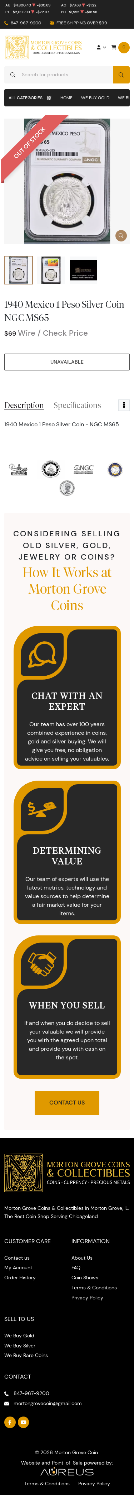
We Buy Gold (95, 97)
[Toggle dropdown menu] (124, 405)
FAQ (75, 1267)
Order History (20, 1277)
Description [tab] (24, 405)
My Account (18, 1267)
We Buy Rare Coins (26, 1355)
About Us (82, 1258)
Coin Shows (84, 1277)
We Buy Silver (19, 1345)
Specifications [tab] (77, 405)
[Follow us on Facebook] (10, 1422)
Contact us (17, 1258)
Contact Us (67, 1102)
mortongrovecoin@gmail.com (48, 1403)
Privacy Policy (87, 1297)
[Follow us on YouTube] (23, 1422)
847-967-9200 (26, 22)
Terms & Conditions (94, 1287)
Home (66, 97)
